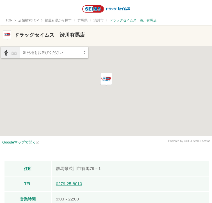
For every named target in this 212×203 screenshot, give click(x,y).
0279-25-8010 (69, 183)
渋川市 (99, 20)
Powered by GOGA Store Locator (189, 141)
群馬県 (82, 20)
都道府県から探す (58, 20)
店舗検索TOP (28, 20)
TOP (9, 20)
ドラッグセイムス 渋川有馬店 (133, 20)
